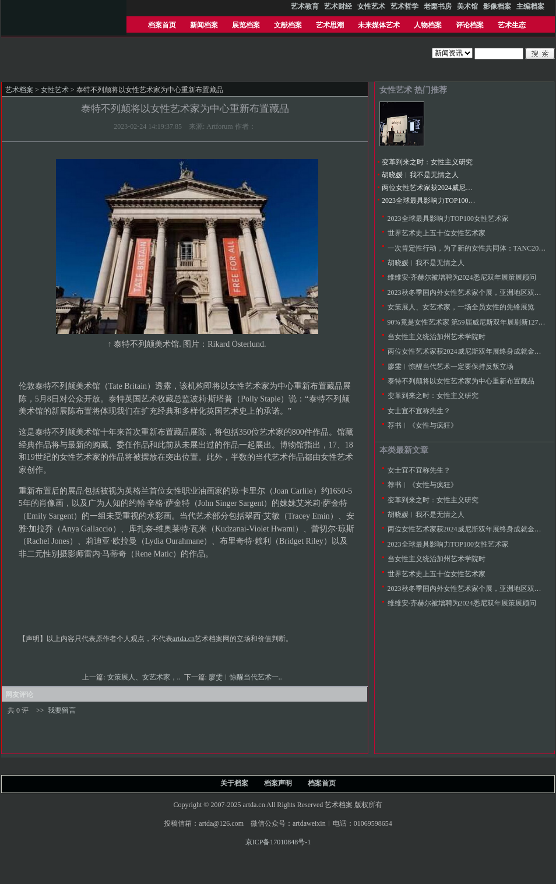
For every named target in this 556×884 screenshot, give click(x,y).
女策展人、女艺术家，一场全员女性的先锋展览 (461, 307)
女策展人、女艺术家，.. (144, 677)
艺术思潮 (330, 25)
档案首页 (162, 25)
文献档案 (288, 25)
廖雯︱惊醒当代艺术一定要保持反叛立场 (450, 366)
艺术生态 (512, 25)
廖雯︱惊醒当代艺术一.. (246, 677)
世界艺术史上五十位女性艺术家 (436, 233)
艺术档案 (19, 90)
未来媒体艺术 (379, 25)
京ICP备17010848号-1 (278, 842)
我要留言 (62, 710)
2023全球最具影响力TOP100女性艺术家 (442, 200)
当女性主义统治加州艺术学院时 (436, 337)
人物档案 (428, 25)
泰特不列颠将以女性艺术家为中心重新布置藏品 (461, 381)
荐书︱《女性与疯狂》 (423, 425)
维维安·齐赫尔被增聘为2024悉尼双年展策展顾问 (462, 277)
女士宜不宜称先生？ (419, 411)
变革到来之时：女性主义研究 (427, 162)
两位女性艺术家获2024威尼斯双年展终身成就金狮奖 (462, 188)
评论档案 (470, 25)
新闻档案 (204, 25)
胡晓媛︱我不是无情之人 (420, 175)
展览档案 (246, 25)
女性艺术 (55, 90)
